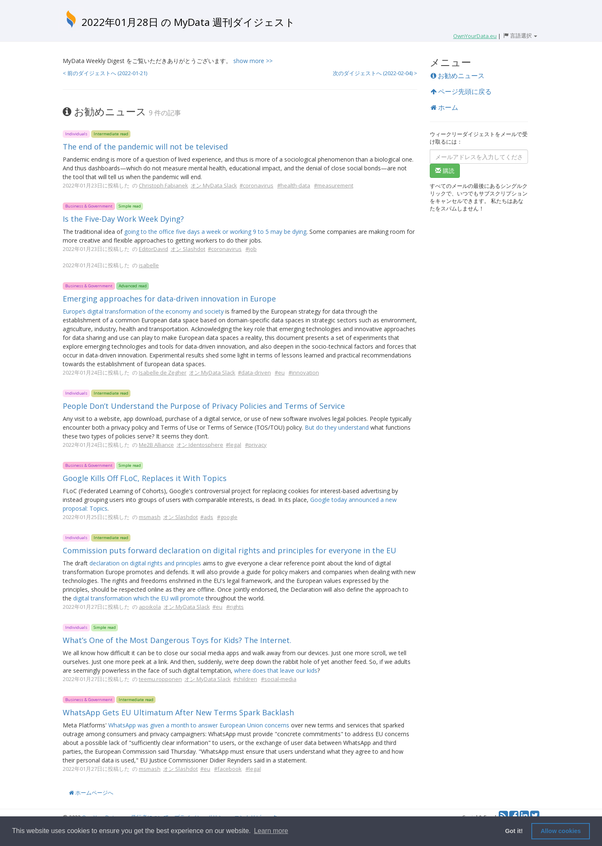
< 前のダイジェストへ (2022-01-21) (105, 73)
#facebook (228, 769)
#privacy (256, 444)
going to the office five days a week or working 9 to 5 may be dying (215, 232)
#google (227, 517)
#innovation (303, 372)
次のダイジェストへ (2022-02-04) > (375, 73)
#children (245, 679)
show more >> (253, 61)
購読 (444, 171)
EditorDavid (153, 249)
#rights (235, 606)
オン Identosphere (199, 444)
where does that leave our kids (275, 670)
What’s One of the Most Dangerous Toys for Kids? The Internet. (177, 640)
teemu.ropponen (160, 679)
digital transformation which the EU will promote (138, 598)
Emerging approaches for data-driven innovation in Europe (169, 299)
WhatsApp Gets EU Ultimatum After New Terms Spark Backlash (178, 712)
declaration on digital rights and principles (145, 563)
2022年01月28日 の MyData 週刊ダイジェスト (188, 22)
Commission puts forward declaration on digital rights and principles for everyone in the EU (229, 550)
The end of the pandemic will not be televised (145, 147)
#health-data (293, 185)
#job (251, 249)
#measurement (333, 185)
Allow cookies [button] (561, 831)
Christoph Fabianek (163, 185)
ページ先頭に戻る (461, 91)
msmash (150, 517)
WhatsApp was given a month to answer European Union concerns (198, 725)
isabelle (149, 265)
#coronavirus (256, 185)
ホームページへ (91, 792)
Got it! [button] (514, 831)
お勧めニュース (458, 75)
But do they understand (337, 427)
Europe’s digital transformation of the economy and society (143, 311)
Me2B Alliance (156, 444)
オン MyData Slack (214, 185)
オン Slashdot (188, 249)
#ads (206, 517)
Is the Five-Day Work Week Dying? (123, 219)
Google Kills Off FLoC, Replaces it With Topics (145, 478)
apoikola (150, 606)
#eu (280, 372)
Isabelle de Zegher (162, 372)
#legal (233, 444)
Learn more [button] (271, 830)
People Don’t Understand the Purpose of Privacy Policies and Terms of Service (204, 406)
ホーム (444, 107)
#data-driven (254, 372)
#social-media (278, 679)
